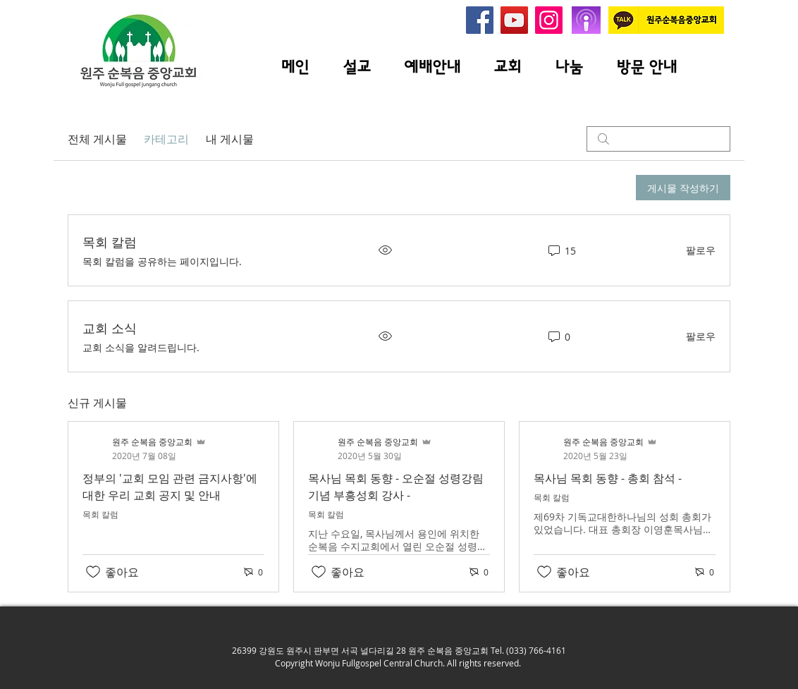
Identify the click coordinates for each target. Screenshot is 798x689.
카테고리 (166, 139)
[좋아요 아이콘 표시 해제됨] (93, 571)
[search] (658, 139)
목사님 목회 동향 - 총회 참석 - (608, 478)
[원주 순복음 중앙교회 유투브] (514, 20)
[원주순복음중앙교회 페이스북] (479, 20)
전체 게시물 (97, 139)
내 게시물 (230, 139)
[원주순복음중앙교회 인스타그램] (549, 20)
